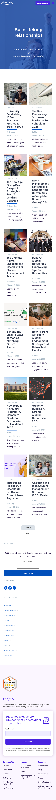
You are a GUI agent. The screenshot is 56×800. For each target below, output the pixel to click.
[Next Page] (28, 527)
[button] (53, 3)
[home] (7, 3)
